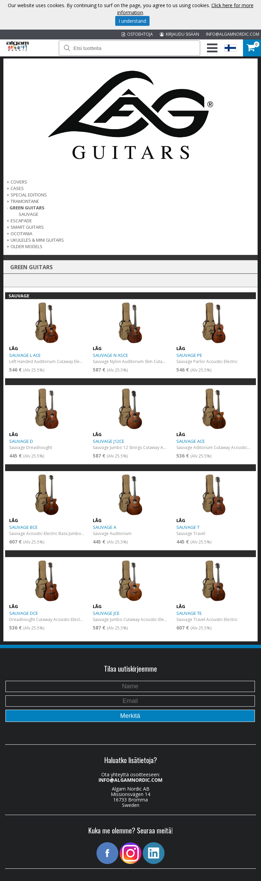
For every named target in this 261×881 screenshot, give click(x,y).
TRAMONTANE (25, 201)
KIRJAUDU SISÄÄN (179, 34)
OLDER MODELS (26, 246)
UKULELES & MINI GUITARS (37, 240)
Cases (17, 188)
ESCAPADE (21, 221)
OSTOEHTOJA (137, 34)
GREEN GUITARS (27, 208)
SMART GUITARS (27, 227)
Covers (19, 182)
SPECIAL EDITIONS (29, 195)
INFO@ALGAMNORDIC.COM (232, 34)
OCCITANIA (21, 233)
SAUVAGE (28, 214)
